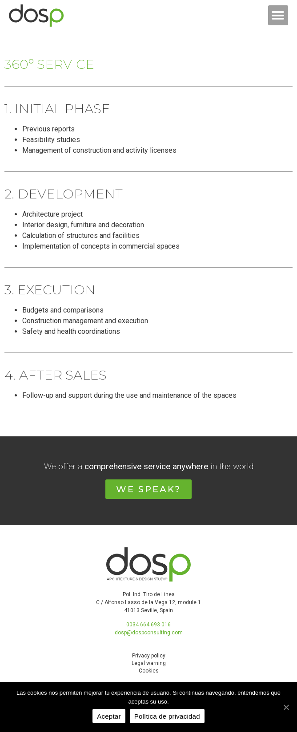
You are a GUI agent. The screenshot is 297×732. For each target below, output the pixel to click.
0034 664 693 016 (148, 624)
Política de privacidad (167, 716)
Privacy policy (148, 656)
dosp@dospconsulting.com (149, 632)
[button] (278, 15)
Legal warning (149, 663)
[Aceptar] (285, 707)
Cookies (149, 671)
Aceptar (108, 716)
